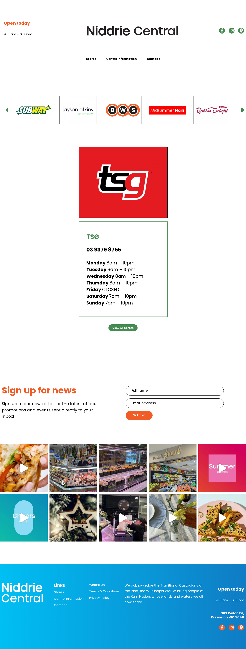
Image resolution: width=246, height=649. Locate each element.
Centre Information (121, 61)
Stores (80, 61)
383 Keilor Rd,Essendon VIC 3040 (227, 613)
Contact (164, 61)
